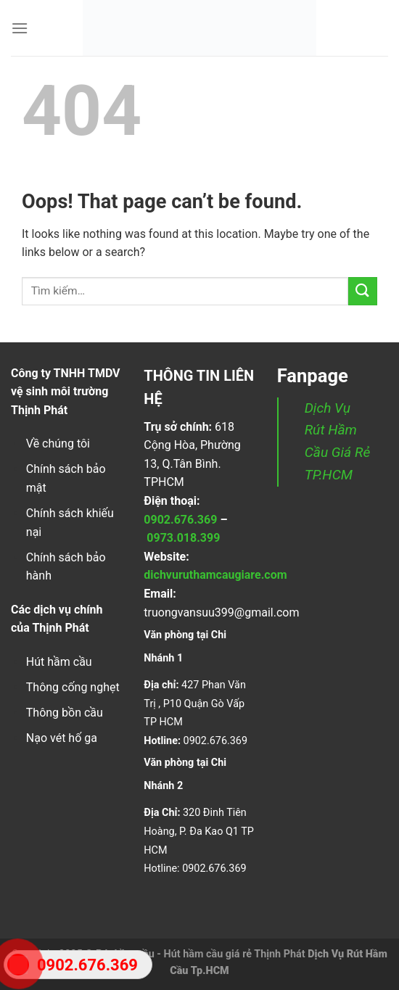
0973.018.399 (183, 538)
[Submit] (362, 291)
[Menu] (19, 28)
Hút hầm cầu (59, 662)
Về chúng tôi (58, 443)
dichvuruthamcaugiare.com (215, 575)
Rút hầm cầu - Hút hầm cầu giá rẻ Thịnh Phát (200, 954)
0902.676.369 (180, 520)
